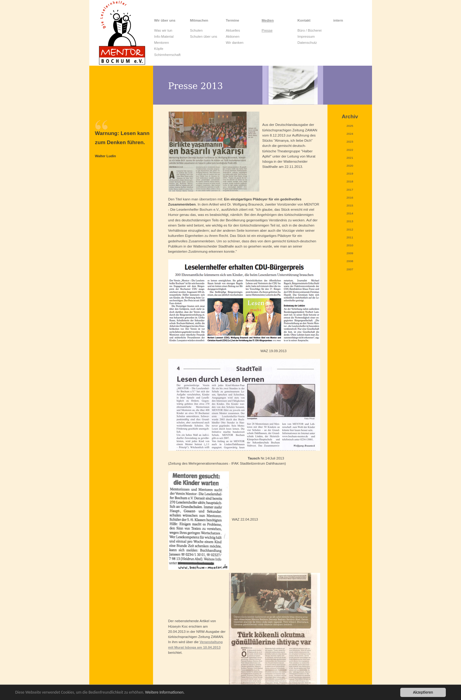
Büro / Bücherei (310, 30)
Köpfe (158, 48)
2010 (350, 245)
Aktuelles (233, 30)
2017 (350, 189)
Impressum (306, 36)
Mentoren (161, 42)
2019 (350, 173)
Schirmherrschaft (167, 55)
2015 (350, 205)
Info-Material (164, 36)
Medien (268, 20)
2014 (350, 213)
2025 (350, 125)
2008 (350, 261)
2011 (350, 237)
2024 (350, 133)
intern (338, 20)
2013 (350, 221)
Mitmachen (199, 20)
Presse (267, 30)
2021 (350, 157)
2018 (350, 181)
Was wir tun (163, 30)
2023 (350, 141)
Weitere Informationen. (165, 692)
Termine (232, 20)
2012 (350, 229)
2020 (350, 165)
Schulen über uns (203, 36)
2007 (350, 269)
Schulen (196, 30)
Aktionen (233, 36)
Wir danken (235, 42)
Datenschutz (307, 42)
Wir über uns (165, 20)
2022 (350, 149)
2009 (350, 253)
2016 (350, 197)
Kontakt (304, 20)
